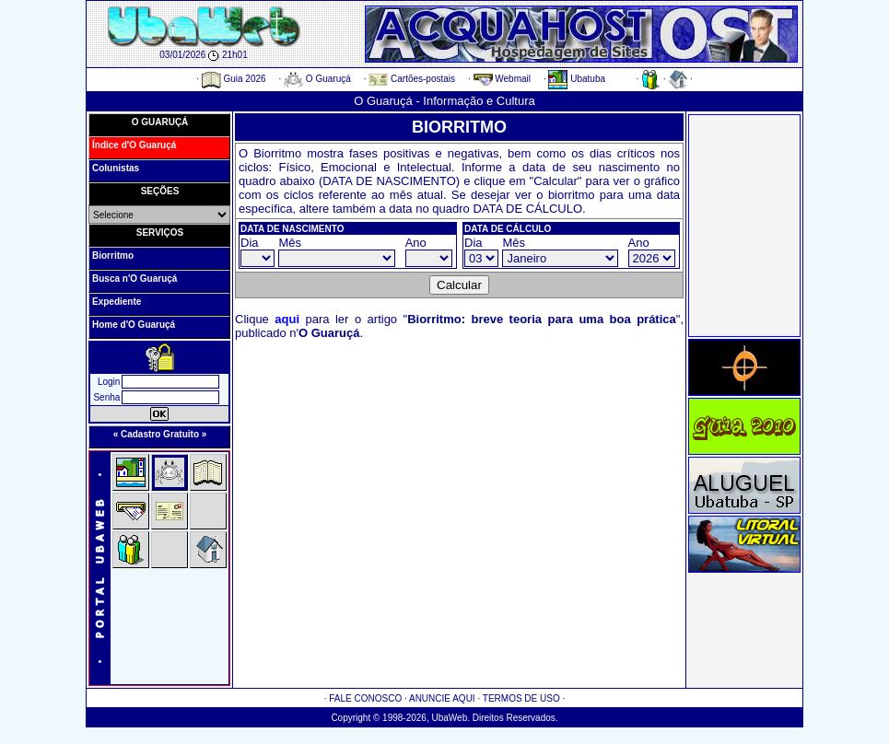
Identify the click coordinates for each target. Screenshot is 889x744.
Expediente (116, 301)
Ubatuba (576, 79)
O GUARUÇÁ (160, 122)
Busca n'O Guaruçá (134, 278)
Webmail (503, 79)
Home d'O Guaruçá (133, 325)
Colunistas (115, 168)
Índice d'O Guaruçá (134, 145)
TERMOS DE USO (521, 698)
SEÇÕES (160, 191)
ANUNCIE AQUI (442, 698)
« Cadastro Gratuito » (160, 434)
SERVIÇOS (160, 232)
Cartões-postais (411, 79)
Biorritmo (113, 255)
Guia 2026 (234, 79)
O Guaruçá (317, 79)
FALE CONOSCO (365, 698)
